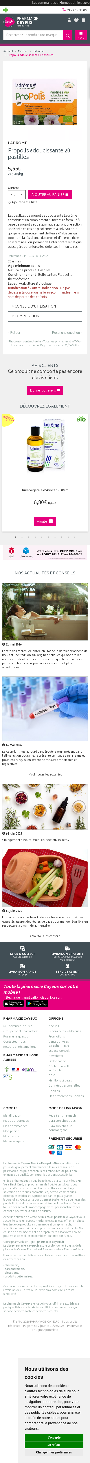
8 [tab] (61, 537)
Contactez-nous (14, 1042)
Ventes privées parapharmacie (58, 1044)
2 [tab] (22, 537)
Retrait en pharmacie (62, 1116)
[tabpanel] (45, 473)
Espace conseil (59, 1051)
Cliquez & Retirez (22, 951)
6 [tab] (48, 537)
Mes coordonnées (16, 1121)
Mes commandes (15, 1127)
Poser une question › (67, 333)
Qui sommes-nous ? (17, 1027)
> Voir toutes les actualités (45, 775)
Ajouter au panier (49, 195)
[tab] (45, 306)
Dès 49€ (67, 953)
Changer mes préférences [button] (54, 1452)
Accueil (8, 51)
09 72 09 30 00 (67, 969)
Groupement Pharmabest (20, 1032)
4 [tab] (35, 537)
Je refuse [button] (54, 1445)
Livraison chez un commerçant (60, 1129)
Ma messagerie (13, 1142)
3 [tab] (28, 537)
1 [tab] (15, 537)
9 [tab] (68, 537)
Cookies (54, 1091)
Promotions (56, 1037)
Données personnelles (64, 1086)
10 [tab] (75, 537)
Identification (12, 1116)
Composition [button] (25, 317)
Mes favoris (11, 1137)
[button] (17, 194)
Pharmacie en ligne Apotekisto (57, 1328)
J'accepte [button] (54, 1437)
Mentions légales (60, 1081)
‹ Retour (14, 333)
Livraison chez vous (62, 1121)
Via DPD (22, 969)
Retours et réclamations (19, 1047)
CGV (51, 1076)
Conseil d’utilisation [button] (33, 307)
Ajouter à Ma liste (22, 202)
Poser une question (16, 1037)
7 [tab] (55, 537)
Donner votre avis (45, 391)
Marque (23, 51)
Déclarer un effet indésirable (60, 1069)
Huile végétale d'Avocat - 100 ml (45, 490)
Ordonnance (57, 1062)
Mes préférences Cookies (66, 1097)
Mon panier (11, 1132)
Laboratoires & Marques (64, 1032)
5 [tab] (42, 537)
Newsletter (55, 1056)
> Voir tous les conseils (45, 936)
